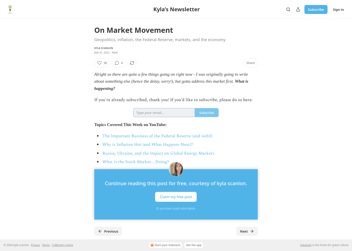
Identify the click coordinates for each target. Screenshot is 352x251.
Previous (108, 231)
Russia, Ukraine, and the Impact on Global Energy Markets (158, 153)
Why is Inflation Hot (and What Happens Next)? (147, 144)
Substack (305, 245)
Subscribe (316, 9)
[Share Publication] (298, 9)
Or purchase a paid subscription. (176, 208)
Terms (46, 245)
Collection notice (62, 245)
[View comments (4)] (119, 62)
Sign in (338, 9)
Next (247, 231)
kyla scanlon (103, 48)
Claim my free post (176, 196)
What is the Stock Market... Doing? (135, 162)
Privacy (35, 245)
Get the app (193, 245)
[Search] (288, 9)
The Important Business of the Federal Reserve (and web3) (157, 136)
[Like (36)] (102, 62)
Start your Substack (165, 245)
